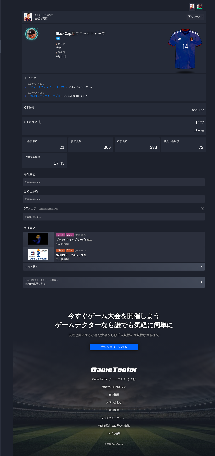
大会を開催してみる (114, 347)
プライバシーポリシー (114, 418)
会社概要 (114, 394)
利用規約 (114, 410)
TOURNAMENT (6, 23)
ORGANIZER (6, 49)
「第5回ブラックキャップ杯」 (45, 95)
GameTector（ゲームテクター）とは (114, 379)
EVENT (6, 76)
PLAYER (6, 36)
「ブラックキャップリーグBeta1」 (48, 87)
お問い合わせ (114, 402)
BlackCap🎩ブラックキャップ (80, 33)
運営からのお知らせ (114, 387)
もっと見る (114, 266)
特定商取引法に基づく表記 (114, 425)
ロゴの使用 (113, 433)
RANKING (6, 62)
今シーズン (197, 17)
